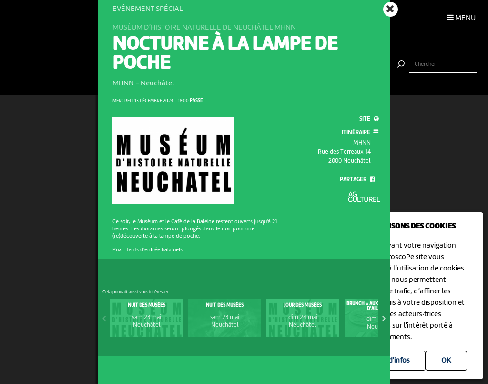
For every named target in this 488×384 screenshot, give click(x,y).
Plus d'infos (391, 360)
